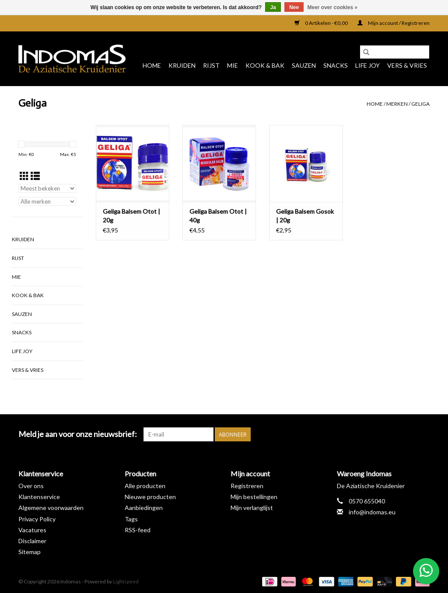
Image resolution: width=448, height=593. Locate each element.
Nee (294, 7)
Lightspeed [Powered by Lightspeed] (126, 581)
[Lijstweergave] (35, 175)
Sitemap (29, 551)
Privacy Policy (37, 519)
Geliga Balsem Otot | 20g (131, 216)
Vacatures (32, 530)
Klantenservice (39, 496)
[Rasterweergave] (24, 175)
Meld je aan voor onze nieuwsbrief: (77, 434)
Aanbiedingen (144, 507)
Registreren (247, 485)
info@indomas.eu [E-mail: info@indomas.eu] (372, 512)
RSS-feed (137, 530)
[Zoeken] (395, 52)
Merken (397, 104)
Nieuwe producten (150, 496)
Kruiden (182, 65)
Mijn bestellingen (254, 496)
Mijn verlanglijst (252, 507)
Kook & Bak (264, 65)
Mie (232, 65)
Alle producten (145, 485)
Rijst (211, 65)
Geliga (420, 104)
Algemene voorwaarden (51, 507)
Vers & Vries (407, 65)
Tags (131, 519)
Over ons (31, 485)
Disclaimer (32, 540)
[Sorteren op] (47, 188)
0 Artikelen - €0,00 (321, 23)
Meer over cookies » (333, 7)
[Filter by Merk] (47, 201)
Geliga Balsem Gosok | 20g (305, 216)
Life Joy (367, 65)
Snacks (335, 65)
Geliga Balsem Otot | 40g (218, 216)
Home (152, 65)
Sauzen (304, 65)
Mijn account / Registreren (393, 23)
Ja (273, 7)
